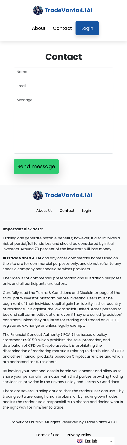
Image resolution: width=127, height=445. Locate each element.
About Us (44, 210)
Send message (36, 166)
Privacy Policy (79, 434)
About (39, 28)
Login (87, 28)
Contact (62, 28)
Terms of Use (47, 434)
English (87, 441)
